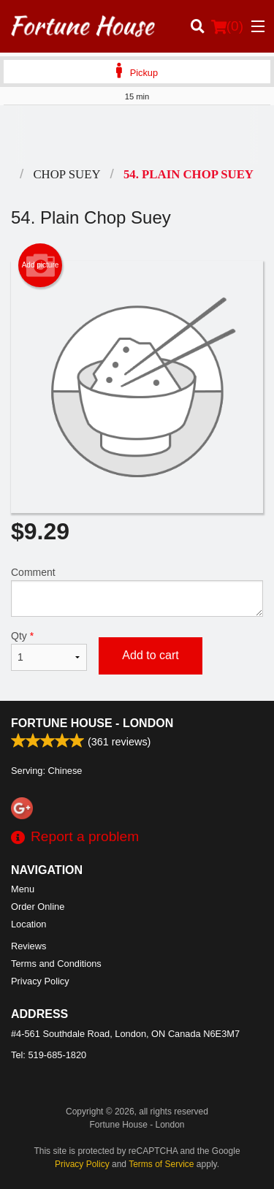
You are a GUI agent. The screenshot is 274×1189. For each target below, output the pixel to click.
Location (28, 924)
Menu (22, 889)
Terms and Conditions (56, 963)
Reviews (28, 946)
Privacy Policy (40, 981)
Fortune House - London (92, 723)
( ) (227, 26)
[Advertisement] (137, 134)
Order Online (37, 906)
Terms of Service (161, 1164)
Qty (49, 650)
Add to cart (150, 655)
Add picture (40, 265)
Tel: (48, 1054)
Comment (137, 591)
